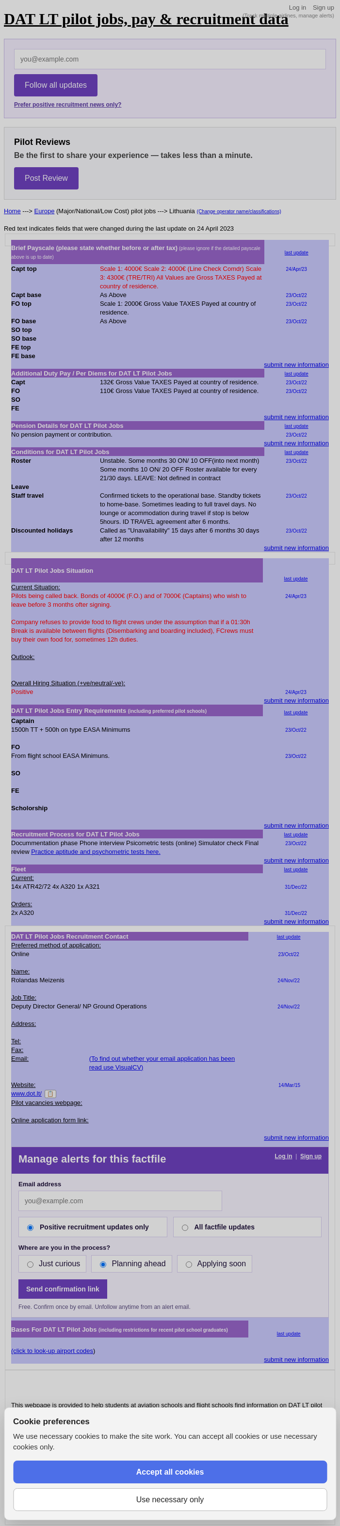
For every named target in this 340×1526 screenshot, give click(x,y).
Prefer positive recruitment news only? (67, 104)
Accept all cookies (170, 1472)
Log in (297, 7)
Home (12, 211)
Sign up (323, 7)
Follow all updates (56, 85)
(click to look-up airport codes (52, 1350)
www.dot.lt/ (26, 1093)
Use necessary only (170, 1499)
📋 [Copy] (50, 1094)
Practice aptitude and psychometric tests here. (96, 851)
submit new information (296, 364)
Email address (39, 1184)
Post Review (46, 178)
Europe (44, 211)
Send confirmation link (62, 1289)
